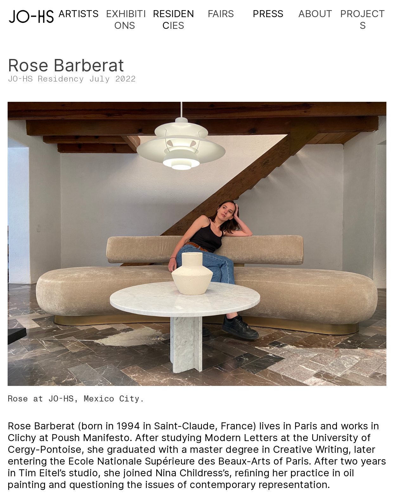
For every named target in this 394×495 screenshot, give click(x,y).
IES (173, 19)
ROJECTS (365, 19)
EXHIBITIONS (126, 19)
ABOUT (315, 13)
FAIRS (221, 13)
